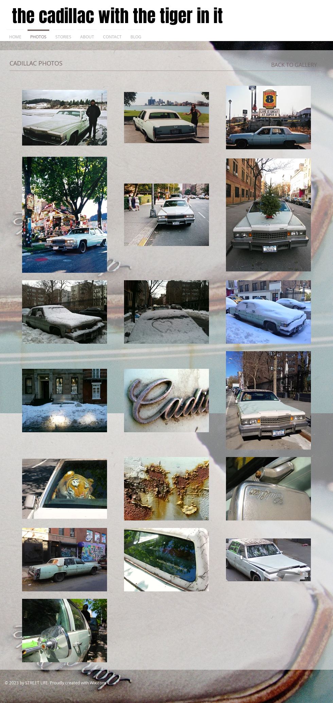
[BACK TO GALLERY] (294, 64)
